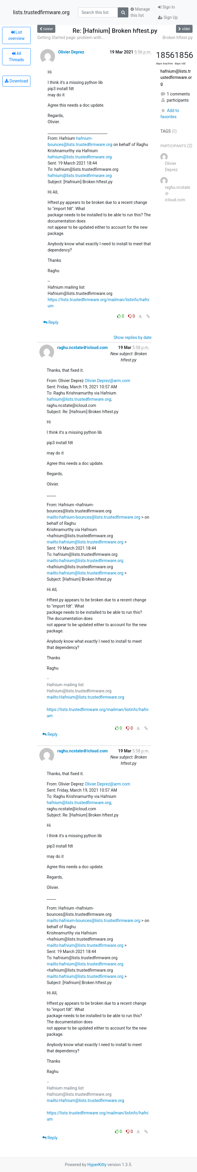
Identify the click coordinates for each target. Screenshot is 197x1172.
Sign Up (168, 17)
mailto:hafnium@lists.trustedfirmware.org (85, 542)
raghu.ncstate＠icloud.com (82, 347)
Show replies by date (132, 337)
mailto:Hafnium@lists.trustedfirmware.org (85, 697)
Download (16, 81)
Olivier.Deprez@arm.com (107, 380)
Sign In (166, 7)
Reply (50, 322)
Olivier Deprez (71, 52)
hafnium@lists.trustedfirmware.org (80, 157)
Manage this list (140, 12)
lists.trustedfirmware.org (41, 12)
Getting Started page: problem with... (70, 37)
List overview (16, 35)
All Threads (16, 56)
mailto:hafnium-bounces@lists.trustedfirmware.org (93, 517)
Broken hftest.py (178, 37)
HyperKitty (96, 1164)
